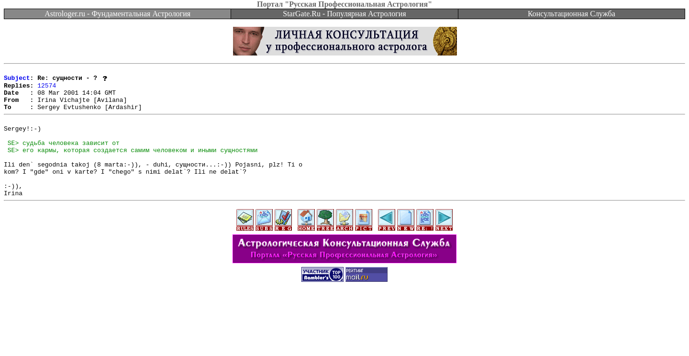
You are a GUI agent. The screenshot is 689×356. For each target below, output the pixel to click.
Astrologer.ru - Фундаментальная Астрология (117, 14)
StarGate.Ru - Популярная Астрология (344, 14)
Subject (17, 80)
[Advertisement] (344, 334)
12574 (46, 89)
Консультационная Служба (571, 14)
